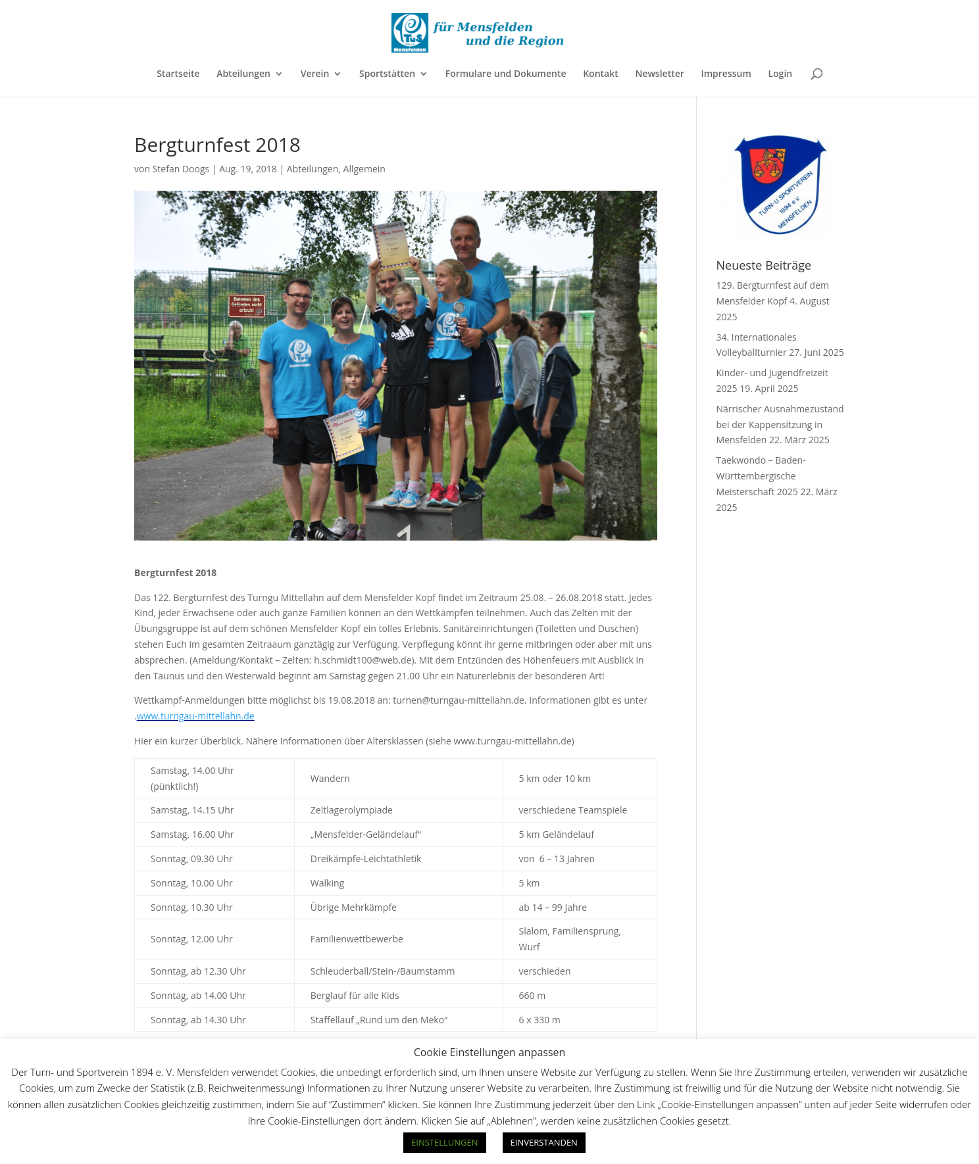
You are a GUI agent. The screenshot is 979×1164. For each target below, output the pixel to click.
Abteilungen (243, 74)
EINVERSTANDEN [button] (544, 1142)
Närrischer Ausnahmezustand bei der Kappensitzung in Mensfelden (780, 424)
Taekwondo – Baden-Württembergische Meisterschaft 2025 (761, 476)
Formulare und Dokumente (505, 74)
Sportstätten (387, 74)
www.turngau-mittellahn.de (196, 716)
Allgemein (364, 168)
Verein (315, 74)
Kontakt (600, 74)
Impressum (726, 74)
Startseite (178, 74)
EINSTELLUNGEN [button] (444, 1142)
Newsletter (659, 74)
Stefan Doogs (181, 168)
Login (780, 74)
